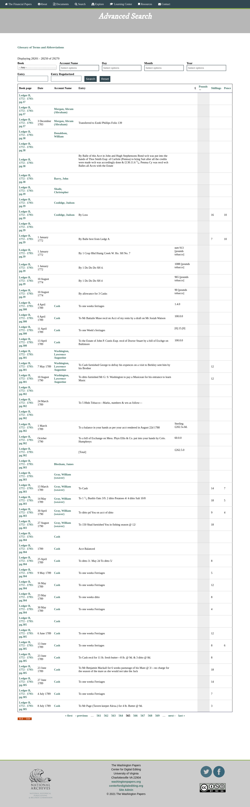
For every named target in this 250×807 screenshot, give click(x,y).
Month (148, 63)
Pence (227, 88)
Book (21, 63)
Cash (57, 306)
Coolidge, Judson (64, 202)
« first (68, 715)
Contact (165, 4)
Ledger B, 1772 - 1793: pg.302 (26, 391)
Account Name (69, 63)
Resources (146, 4)
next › (171, 715)
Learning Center (122, 4)
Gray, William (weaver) (62, 476)
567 (142, 715)
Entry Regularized (62, 74)
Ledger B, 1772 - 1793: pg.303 (26, 464)
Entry (21, 74)
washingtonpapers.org (126, 781)
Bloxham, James (64, 464)
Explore (99, 4)
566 (135, 715)
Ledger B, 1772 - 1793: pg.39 (26, 191)
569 (157, 715)
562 (106, 715)
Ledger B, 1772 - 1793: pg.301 (26, 354)
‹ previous (81, 715)
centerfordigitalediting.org (126, 785)
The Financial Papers (20, 4)
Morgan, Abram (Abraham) (63, 110)
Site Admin (126, 789)
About (43, 4)
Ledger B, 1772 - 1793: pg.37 (26, 99)
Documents (62, 4)
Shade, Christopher (61, 190)
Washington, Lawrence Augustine (61, 354)
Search (81, 4)
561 (98, 715)
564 (121, 715)
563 (113, 715)
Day (104, 63)
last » (181, 715)
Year (190, 63)
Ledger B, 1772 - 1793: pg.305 (26, 621)
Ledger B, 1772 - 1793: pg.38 (26, 135)
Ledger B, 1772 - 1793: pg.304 (26, 537)
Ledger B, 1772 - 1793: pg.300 (26, 306)
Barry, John (61, 178)
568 (150, 715)
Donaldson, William (61, 135)
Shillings (216, 88)
